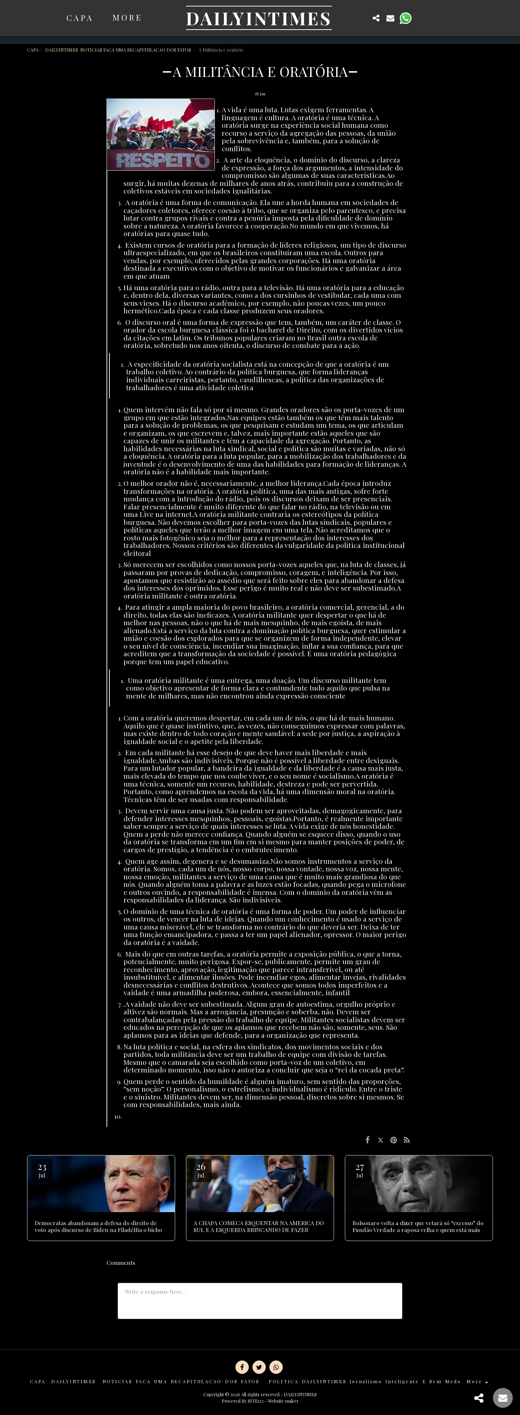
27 (359, 1169)
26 (201, 1169)
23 (42, 1169)
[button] (362, 18)
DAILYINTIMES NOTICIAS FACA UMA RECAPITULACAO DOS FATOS (118, 50)
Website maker (283, 1401)
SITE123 (256, 1401)
